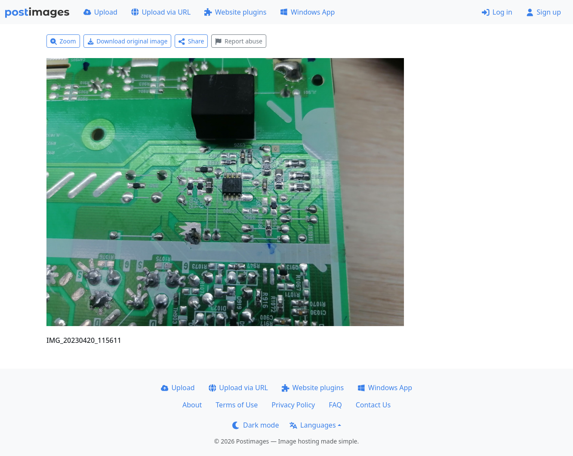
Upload (100, 12)
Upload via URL (161, 12)
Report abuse (238, 41)
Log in (497, 12)
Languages (313, 425)
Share (191, 41)
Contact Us (373, 405)
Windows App (307, 12)
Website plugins (235, 12)
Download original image (127, 41)
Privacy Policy (293, 405)
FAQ (335, 405)
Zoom (63, 41)
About (192, 405)
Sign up (543, 12)
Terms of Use (237, 405)
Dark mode (255, 425)
